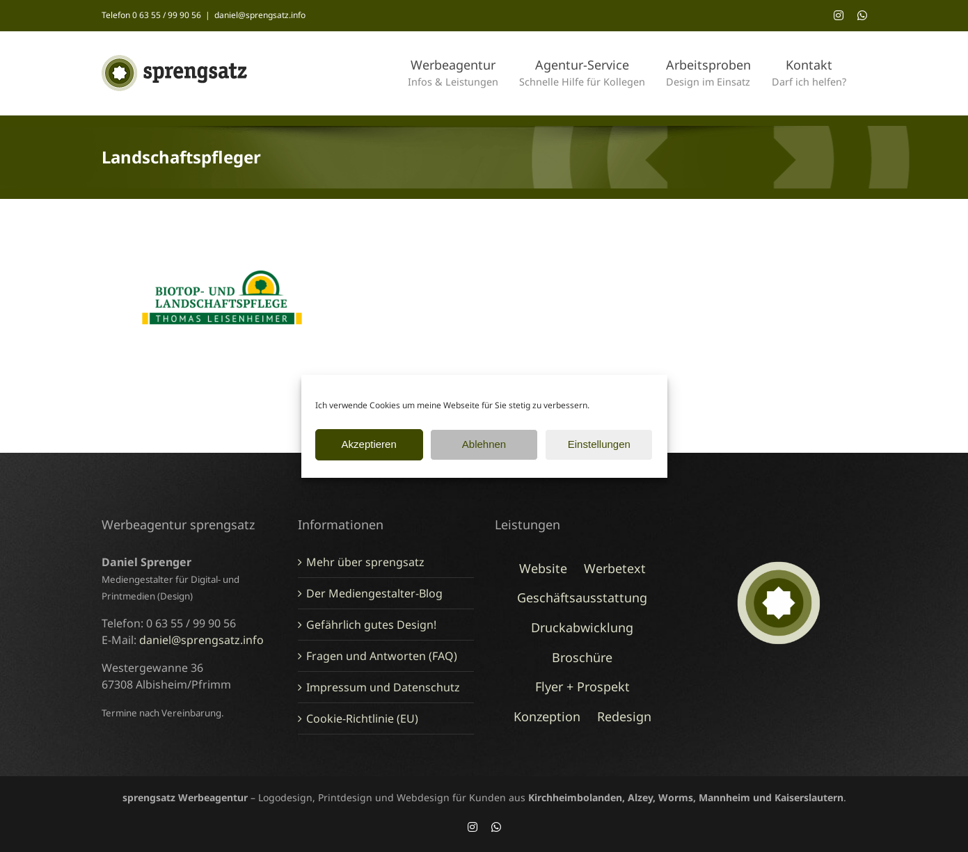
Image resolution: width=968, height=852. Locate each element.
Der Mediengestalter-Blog (374, 593)
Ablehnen (484, 444)
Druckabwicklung (582, 627)
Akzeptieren (369, 444)
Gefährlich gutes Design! (371, 624)
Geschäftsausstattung (582, 597)
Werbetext (615, 568)
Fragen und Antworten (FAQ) (381, 656)
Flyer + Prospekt (582, 686)
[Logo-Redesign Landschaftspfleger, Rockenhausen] (222, 242)
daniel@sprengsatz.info (260, 15)
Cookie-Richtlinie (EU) (362, 718)
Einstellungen (599, 444)
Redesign (624, 716)
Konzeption (547, 716)
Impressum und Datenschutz (383, 687)
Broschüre (582, 657)
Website (543, 568)
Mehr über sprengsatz (365, 562)
